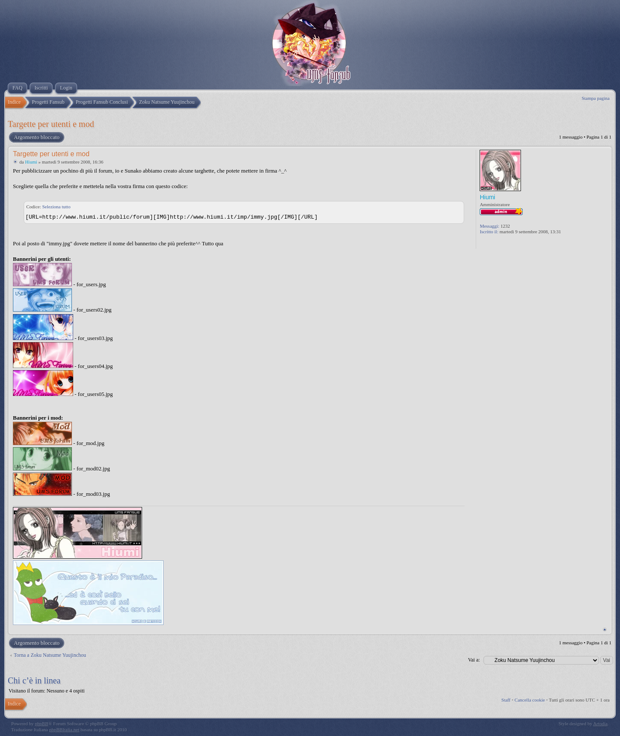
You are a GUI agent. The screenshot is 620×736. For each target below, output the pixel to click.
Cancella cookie (530, 699)
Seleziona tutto (56, 206)
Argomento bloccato (36, 137)
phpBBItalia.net (64, 729)
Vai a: (474, 660)
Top (604, 629)
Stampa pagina (596, 98)
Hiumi (31, 161)
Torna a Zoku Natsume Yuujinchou (50, 655)
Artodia (600, 723)
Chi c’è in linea (34, 680)
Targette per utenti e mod (51, 124)
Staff (506, 699)
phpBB (41, 723)
